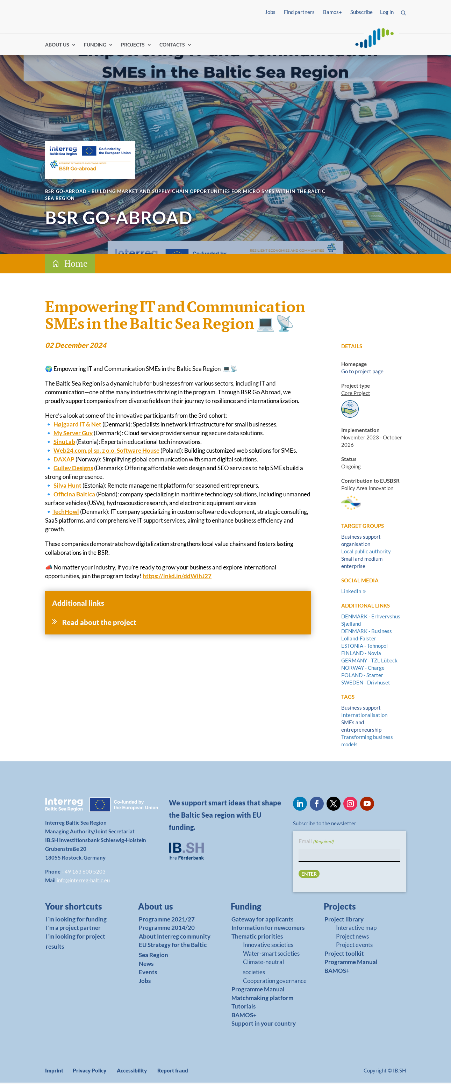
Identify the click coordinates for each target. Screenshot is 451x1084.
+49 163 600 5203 (84, 873)
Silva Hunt (67, 486)
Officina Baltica (74, 495)
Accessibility (132, 1072)
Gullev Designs (73, 469)
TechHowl (65, 513)
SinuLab (64, 443)
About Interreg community (174, 937)
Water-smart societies (271, 955)
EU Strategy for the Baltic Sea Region (173, 951)
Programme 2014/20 (167, 929)
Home (76, 265)
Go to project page (362, 372)
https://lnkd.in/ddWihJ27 (177, 577)
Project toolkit (344, 955)
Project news (352, 937)
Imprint (54, 1072)
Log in (387, 12)
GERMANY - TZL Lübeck (369, 662)
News (146, 965)
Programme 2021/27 (167, 920)
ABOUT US (57, 46)
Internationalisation (364, 716)
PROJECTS (133, 46)
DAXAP (63, 460)
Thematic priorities (257, 937)
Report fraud (172, 1072)
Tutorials (243, 1008)
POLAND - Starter (362, 676)
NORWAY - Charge (363, 669)
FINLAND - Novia (361, 654)
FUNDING (95, 46)
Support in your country (263, 1025)
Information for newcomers (268, 929)
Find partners (299, 12)
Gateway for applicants (262, 920)
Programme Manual (258, 990)
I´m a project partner (73, 929)
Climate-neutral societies (263, 968)
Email (316, 843)
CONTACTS (172, 46)
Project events (354, 946)
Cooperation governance (275, 982)
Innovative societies (268, 946)
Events (148, 973)
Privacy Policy (89, 1072)
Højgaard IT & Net (77, 425)
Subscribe (361, 12)
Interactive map (356, 929)
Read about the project (99, 623)
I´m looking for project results (75, 943)
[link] (78, 910)
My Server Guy (73, 434)
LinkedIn (351, 592)
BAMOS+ (244, 1016)
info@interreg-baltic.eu (83, 881)
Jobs (270, 12)
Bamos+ (332, 12)
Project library (344, 920)
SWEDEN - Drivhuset (365, 684)
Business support (361, 709)
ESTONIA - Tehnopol (364, 647)
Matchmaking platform (262, 999)
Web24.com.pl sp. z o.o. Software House (106, 451)
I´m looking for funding (76, 920)
